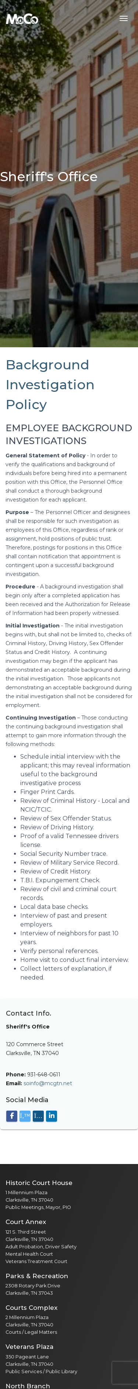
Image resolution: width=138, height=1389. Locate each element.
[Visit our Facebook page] (11, 1116)
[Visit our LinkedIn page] (51, 1116)
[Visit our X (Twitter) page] (25, 1116)
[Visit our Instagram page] (38, 1116)
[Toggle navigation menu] (123, 18)
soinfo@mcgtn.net (48, 1083)
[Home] (22, 18)
